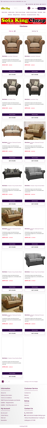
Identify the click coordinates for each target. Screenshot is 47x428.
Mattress (10, 14)
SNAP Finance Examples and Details (10, 400)
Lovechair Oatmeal (32, 56)
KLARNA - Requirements (7, 402)
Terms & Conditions (6, 398)
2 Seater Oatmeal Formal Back (34, 143)
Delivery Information (6, 395)
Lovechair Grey (31, 99)
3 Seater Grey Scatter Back (12, 272)
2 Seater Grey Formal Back (34, 185)
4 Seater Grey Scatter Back (12, 358)
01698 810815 (29, 413)
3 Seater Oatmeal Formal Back (34, 229)
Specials (26, 405)
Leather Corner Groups (31, 12)
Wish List (3, 418)
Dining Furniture (16, 14)
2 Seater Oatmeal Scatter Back (11, 143)
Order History (4, 415)
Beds (44, 12)
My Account (4, 413)
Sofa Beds (40, 12)
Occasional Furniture (31, 14)
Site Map (26, 398)
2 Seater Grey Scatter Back (12, 185)
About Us (3, 393)
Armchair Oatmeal (10, 56)
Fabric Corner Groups (20, 12)
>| (8, 381)
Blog (38, 14)
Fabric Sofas (4, 12)
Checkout (36, 4)
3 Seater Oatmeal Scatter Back (11, 229)
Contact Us (43, 4)
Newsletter (4, 420)
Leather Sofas (11, 12)
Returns (26, 395)
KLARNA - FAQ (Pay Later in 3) (9, 405)
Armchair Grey (8, 99)
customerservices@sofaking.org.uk (35, 415)
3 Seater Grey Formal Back (34, 272)
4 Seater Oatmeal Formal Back (34, 315)
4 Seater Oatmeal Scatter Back (11, 315)
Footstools (23, 14)
